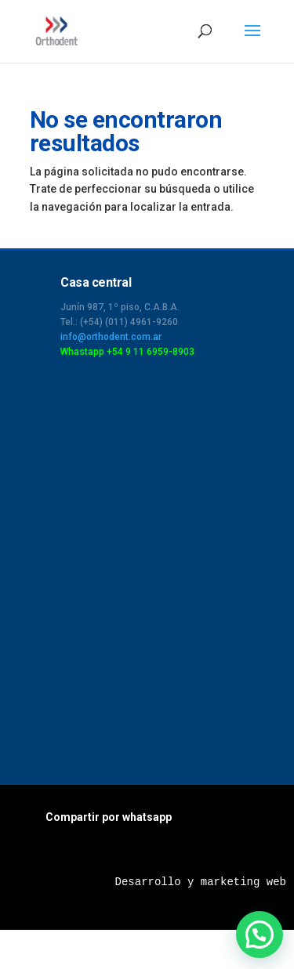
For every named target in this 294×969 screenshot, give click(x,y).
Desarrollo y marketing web (200, 882)
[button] (259, 934)
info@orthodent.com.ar (111, 336)
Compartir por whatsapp (108, 817)
